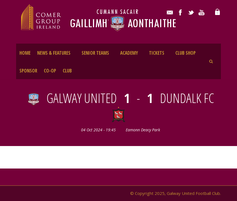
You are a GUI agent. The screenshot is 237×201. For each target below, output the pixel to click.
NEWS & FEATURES (53, 53)
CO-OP (50, 70)
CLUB (67, 70)
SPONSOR (28, 70)
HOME (25, 53)
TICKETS (156, 53)
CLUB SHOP (185, 53)
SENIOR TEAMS (95, 53)
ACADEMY (129, 53)
